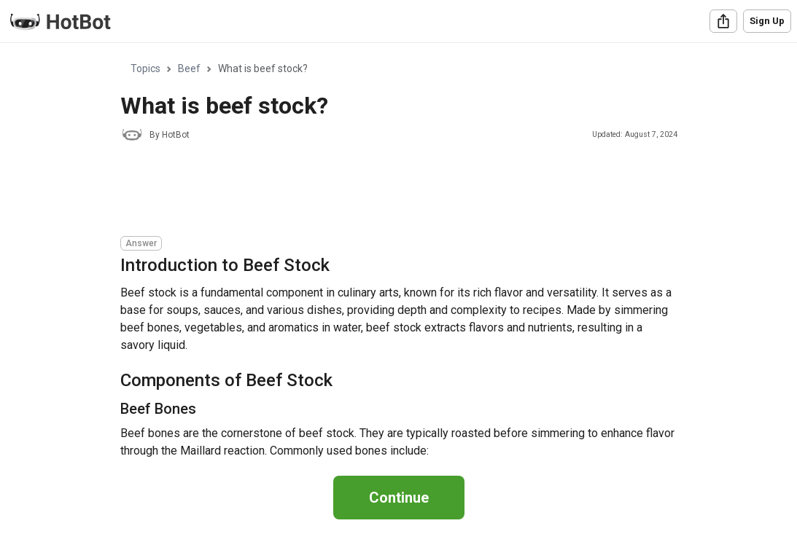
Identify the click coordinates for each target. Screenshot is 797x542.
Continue (399, 497)
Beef (189, 68)
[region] (398, 251)
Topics (145, 68)
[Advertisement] (385, 191)
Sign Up (767, 20)
